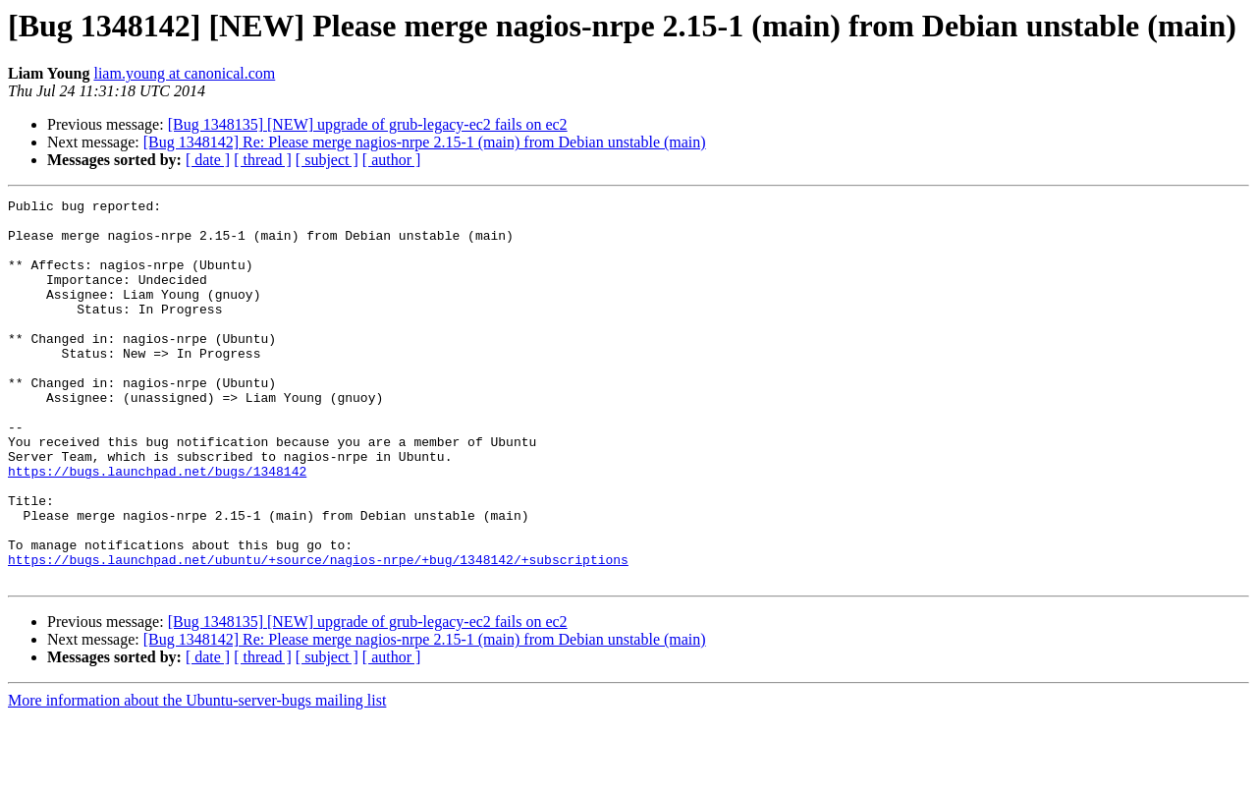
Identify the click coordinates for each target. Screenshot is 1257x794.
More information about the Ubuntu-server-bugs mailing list (197, 776)
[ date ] (208, 159)
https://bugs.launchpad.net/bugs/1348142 (157, 527)
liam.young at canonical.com (184, 73)
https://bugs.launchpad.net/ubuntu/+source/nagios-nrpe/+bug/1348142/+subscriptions (318, 633)
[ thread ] (263, 159)
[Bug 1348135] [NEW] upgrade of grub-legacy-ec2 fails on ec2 (368, 124)
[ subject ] (327, 159)
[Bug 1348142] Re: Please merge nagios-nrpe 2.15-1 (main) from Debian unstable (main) (424, 142)
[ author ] (391, 159)
